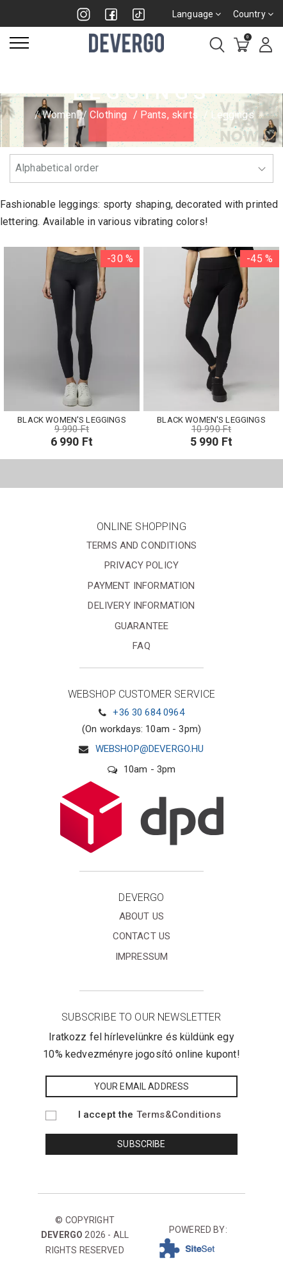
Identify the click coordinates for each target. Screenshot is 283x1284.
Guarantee (141, 626)
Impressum (141, 956)
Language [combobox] (197, 14)
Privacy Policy (141, 565)
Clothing (108, 115)
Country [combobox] (253, 14)
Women (59, 115)
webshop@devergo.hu (149, 749)
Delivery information (141, 605)
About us (141, 916)
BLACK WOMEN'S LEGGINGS (71, 420)
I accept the (150, 1114)
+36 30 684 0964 (148, 712)
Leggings (232, 115)
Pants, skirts (169, 115)
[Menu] (19, 42)
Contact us (142, 936)
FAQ (141, 646)
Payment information (141, 585)
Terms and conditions (141, 545)
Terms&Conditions (179, 1114)
